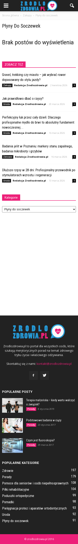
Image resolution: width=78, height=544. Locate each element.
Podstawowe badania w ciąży (43, 420)
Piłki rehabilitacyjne (15, 489)
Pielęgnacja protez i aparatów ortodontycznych (34, 508)
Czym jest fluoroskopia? (40, 440)
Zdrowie (7, 156)
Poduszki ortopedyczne (18, 496)
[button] (72, 5)
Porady (31, 408)
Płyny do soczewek (15, 521)
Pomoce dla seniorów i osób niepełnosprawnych (35, 483)
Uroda (6, 104)
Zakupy (7, 85)
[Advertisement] (39, 261)
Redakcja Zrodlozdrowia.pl (30, 85)
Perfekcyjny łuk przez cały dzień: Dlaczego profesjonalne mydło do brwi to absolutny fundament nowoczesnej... (38, 122)
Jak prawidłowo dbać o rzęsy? (22, 98)
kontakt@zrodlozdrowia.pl (54, 364)
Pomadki (8, 502)
